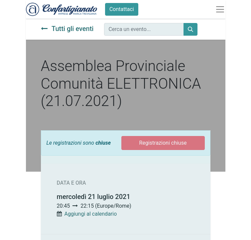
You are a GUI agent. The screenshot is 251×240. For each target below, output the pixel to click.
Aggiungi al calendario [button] (90, 214)
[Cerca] (190, 29)
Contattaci (121, 9)
